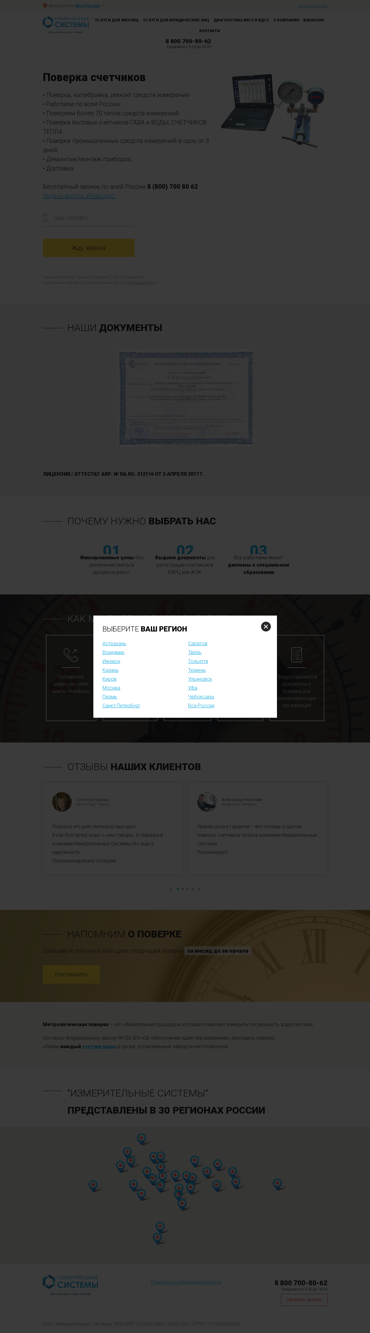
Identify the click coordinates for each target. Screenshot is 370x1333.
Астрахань (114, 643)
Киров (110, 679)
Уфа (192, 688)
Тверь (195, 652)
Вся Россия (201, 706)
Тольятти (198, 661)
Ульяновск (200, 679)
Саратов (197, 643)
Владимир (114, 652)
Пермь (110, 697)
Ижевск (111, 661)
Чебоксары (201, 697)
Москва (111, 688)
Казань (111, 670)
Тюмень (197, 670)
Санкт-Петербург (121, 706)
